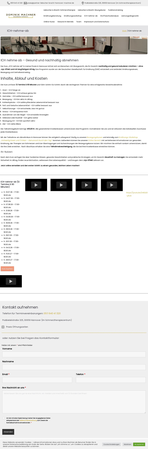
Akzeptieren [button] (139, 444)
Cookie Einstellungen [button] (111, 444)
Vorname (7, 349)
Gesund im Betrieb (65, 21)
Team (78, 21)
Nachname (8, 361)
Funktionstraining (115, 10)
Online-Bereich (94, 140)
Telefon (80, 374)
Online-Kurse (49, 21)
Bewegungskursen (95, 137)
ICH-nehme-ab (91, 16)
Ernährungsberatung (52, 16)
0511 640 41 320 (16, 3)
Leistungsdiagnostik (130, 16)
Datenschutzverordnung (28, 420)
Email (5, 374)
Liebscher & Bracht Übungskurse (92, 10)
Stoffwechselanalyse (109, 16)
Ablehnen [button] (127, 444)
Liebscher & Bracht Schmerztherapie (59, 10)
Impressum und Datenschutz (96, 21)
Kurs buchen (7, 269)
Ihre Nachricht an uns (14, 388)
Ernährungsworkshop (73, 16)
